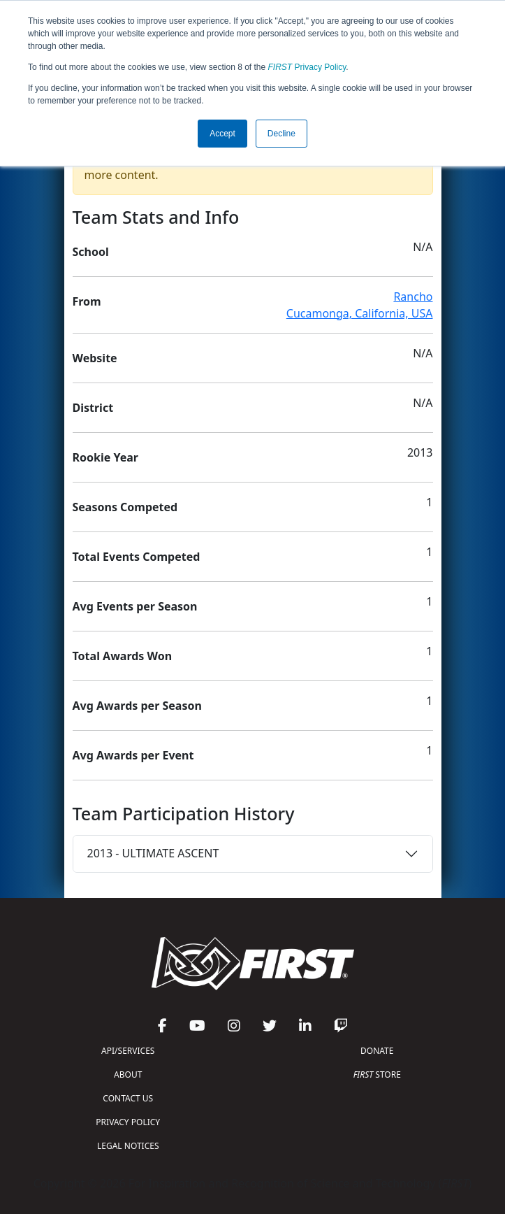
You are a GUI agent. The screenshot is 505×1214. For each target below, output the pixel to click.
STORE (377, 1074)
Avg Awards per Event (133, 755)
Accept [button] (222, 133)
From (87, 301)
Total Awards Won (123, 656)
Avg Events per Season (135, 606)
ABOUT (128, 1074)
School (91, 251)
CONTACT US (128, 1098)
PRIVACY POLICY (128, 1122)
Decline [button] (281, 133)
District (93, 407)
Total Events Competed (136, 556)
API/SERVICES (127, 1051)
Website (95, 358)
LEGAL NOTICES (128, 1146)
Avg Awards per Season (137, 705)
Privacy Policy (307, 67)
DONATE (376, 1051)
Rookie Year (105, 457)
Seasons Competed (125, 507)
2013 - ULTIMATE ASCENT (153, 853)
